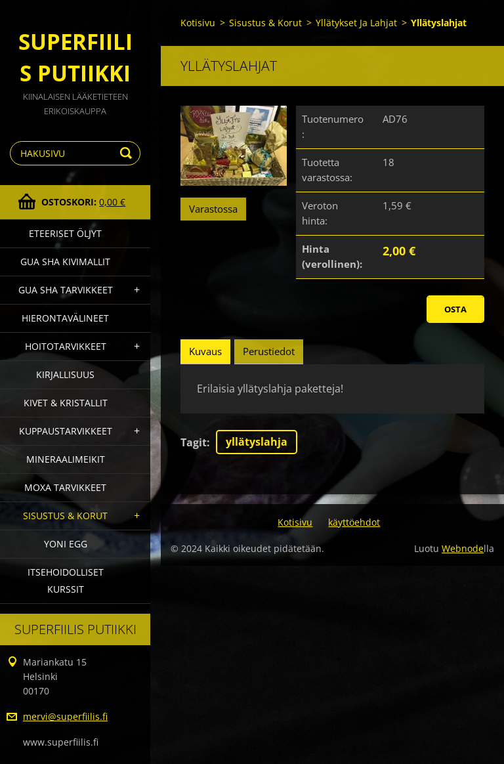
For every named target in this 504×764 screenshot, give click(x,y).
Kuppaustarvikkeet (65, 431)
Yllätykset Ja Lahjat (356, 22)
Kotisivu (197, 22)
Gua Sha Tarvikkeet (65, 290)
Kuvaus (205, 351)
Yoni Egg (65, 544)
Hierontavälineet (65, 318)
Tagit (193, 442)
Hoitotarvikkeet (65, 346)
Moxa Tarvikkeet (65, 487)
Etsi (127, 153)
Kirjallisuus (65, 374)
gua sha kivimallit (65, 261)
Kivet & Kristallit (66, 402)
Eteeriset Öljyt (65, 233)
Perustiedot (269, 351)
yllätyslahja (256, 442)
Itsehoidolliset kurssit (66, 580)
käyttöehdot (354, 522)
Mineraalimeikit (65, 459)
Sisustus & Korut (65, 515)
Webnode (463, 548)
